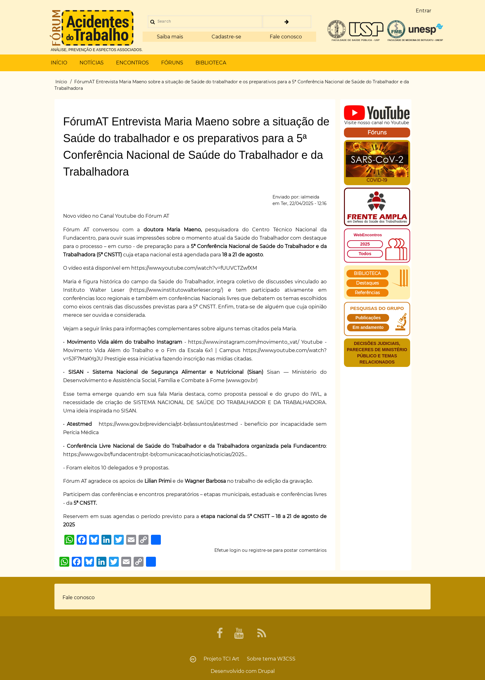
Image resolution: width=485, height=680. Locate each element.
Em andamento (368, 327)
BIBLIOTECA (367, 273)
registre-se (260, 550)
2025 (365, 244)
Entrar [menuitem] (423, 11)
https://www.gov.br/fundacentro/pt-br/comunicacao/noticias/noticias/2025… (155, 454)
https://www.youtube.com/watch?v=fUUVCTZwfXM (194, 268)
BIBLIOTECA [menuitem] (210, 63)
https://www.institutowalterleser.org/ (176, 290)
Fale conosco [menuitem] (78, 597)
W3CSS (286, 659)
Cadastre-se (226, 37)
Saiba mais (170, 37)
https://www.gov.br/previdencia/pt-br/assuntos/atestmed (168, 424)
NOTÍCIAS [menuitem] (91, 63)
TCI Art (231, 659)
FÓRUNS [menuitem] (172, 63)
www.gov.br (241, 380)
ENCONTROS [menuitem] (132, 63)
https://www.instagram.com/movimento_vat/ (243, 342)
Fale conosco (286, 37)
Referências (367, 292)
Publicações (368, 317)
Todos (365, 253)
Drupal (266, 671)
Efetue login (227, 550)
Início (61, 82)
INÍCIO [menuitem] (59, 63)
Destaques (367, 283)
